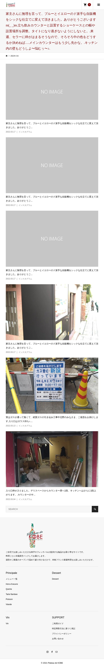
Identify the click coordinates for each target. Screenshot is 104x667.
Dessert (55, 579)
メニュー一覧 (11, 579)
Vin (7, 623)
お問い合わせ (58, 639)
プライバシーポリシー (61, 634)
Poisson (9, 599)
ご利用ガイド (58, 623)
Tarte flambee (12, 594)
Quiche (9, 589)
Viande (9, 604)
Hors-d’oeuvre (12, 584)
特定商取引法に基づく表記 (63, 628)
